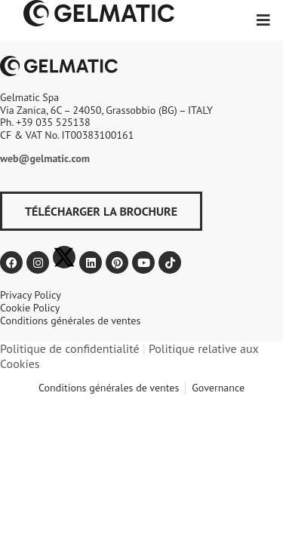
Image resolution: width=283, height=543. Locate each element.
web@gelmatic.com (45, 158)
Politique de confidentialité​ (70, 348)
